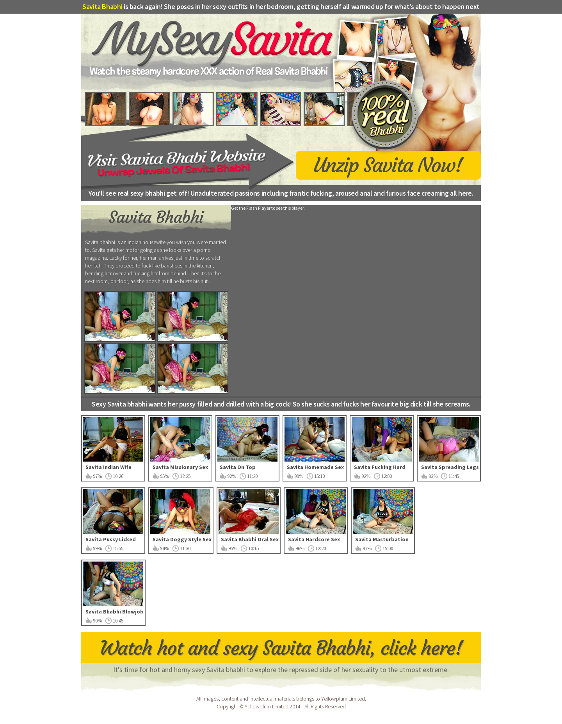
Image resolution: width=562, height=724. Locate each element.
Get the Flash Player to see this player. (268, 208)
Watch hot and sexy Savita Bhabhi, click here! (281, 648)
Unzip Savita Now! (388, 164)
